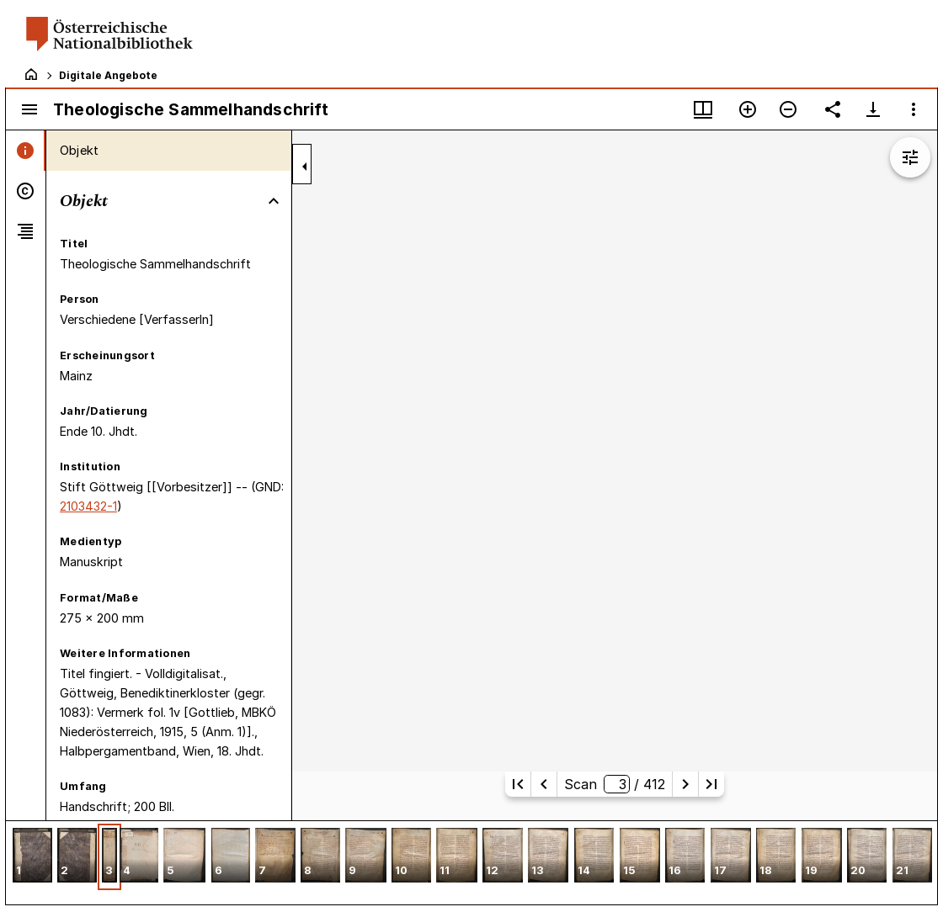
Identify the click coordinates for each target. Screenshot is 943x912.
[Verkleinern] (788, 109)
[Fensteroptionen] (913, 109)
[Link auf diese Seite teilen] (832, 109)
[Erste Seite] (517, 784)
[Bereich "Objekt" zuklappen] (274, 201)
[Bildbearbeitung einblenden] (910, 157)
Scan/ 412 (614, 784)
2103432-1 (88, 506)
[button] (32, 857)
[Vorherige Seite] (543, 784)
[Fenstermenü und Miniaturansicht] (703, 109)
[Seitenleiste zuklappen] (305, 166)
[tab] (25, 150)
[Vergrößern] (747, 109)
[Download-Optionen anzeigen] (873, 109)
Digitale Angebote (108, 75)
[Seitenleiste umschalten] (29, 109)
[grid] (471, 862)
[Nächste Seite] (685, 784)
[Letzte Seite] (711, 784)
